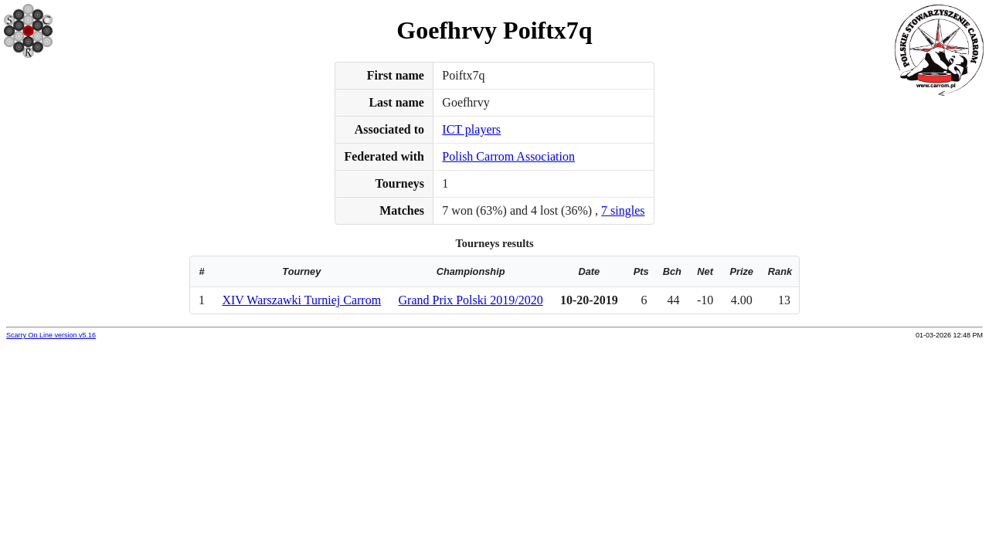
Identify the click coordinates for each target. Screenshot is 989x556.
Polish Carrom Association (508, 156)
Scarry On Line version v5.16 (51, 335)
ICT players (471, 129)
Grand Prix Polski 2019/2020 (471, 300)
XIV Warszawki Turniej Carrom (301, 300)
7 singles (622, 210)
